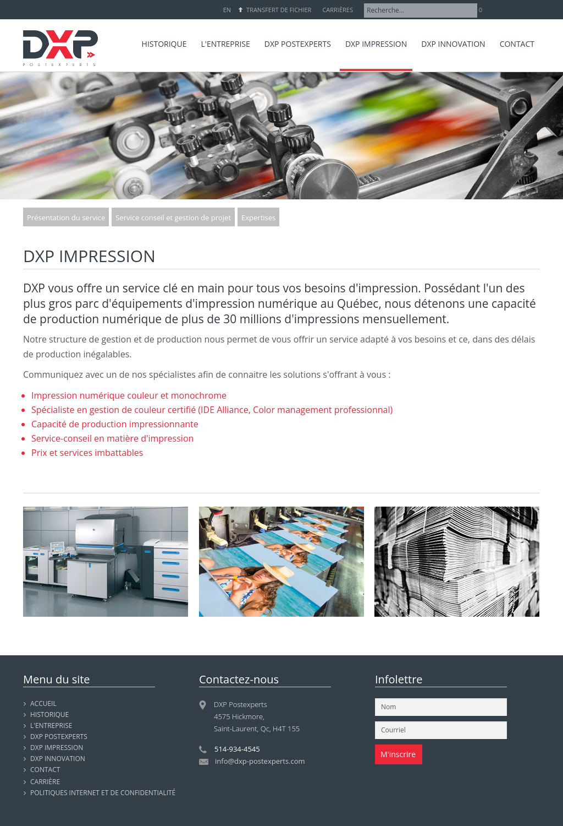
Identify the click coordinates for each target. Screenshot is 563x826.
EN (227, 10)
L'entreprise (51, 725)
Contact (45, 769)
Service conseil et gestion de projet (173, 217)
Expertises (258, 217)
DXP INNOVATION (57, 758)
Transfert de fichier (278, 10)
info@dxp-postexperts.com (260, 761)
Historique (49, 714)
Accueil (43, 703)
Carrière (45, 781)
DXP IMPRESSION (56, 747)
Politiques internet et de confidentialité (102, 792)
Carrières (337, 10)
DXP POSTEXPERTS (58, 736)
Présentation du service (66, 217)
